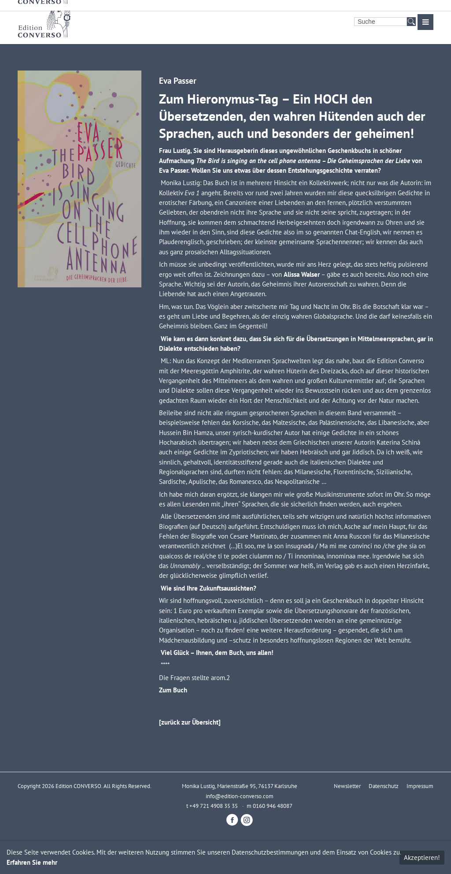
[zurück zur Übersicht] (190, 722)
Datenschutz (384, 786)
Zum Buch (173, 690)
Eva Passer (177, 80)
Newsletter (347, 786)
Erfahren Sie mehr (32, 862)
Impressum (420, 786)
